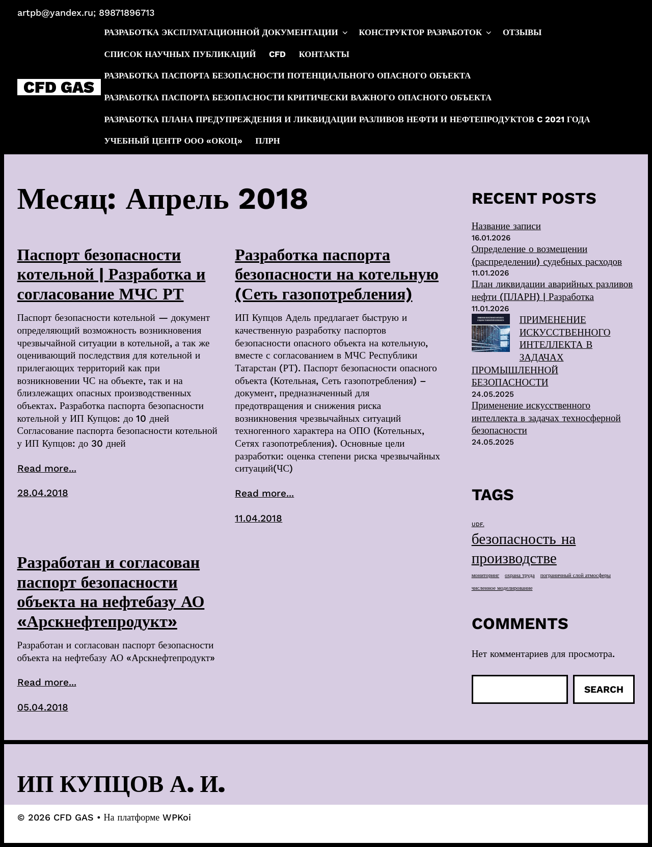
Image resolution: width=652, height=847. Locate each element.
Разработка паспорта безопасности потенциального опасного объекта (287, 75)
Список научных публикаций (180, 54)
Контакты (324, 54)
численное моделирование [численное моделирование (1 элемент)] (502, 588)
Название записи (506, 226)
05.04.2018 (42, 707)
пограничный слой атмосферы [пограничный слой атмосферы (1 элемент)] (575, 575)
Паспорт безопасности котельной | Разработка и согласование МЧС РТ (111, 274)
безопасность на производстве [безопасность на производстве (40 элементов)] (524, 548)
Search (603, 689)
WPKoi (176, 817)
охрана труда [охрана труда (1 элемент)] (520, 575)
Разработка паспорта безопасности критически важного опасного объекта (298, 97)
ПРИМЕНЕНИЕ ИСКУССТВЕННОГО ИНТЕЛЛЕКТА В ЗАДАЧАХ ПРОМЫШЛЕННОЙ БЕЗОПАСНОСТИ (541, 351)
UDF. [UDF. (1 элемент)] (478, 524)
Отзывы (522, 32)
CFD (277, 54)
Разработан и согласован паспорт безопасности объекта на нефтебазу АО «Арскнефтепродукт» (111, 592)
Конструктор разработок (426, 32)
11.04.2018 (258, 518)
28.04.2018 (42, 493)
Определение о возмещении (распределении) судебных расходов (547, 255)
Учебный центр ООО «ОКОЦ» (173, 141)
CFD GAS (58, 87)
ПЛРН (267, 141)
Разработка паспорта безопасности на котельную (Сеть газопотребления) (337, 274)
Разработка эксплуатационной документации (226, 32)
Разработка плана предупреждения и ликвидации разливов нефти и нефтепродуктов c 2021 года (347, 119)
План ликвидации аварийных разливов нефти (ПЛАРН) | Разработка (552, 290)
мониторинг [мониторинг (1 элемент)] (485, 575)
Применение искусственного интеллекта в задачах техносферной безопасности (546, 417)
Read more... (46, 468)
